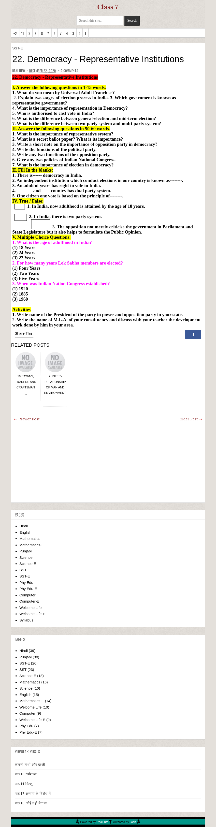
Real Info (102, 822)
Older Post (189, 419)
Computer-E (29, 601)
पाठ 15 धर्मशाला (26, 774)
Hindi (23, 526)
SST (23, 570)
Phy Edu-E (28, 589)
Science (25, 557)
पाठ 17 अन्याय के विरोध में (33, 794)
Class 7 (108, 7)
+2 (15, 33)
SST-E (17, 48)
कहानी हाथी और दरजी (30, 765)
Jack (133, 822)
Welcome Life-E (32, 614)
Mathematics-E (31, 545)
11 (22, 33)
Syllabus (26, 620)
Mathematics (29, 538)
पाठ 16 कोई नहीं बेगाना (31, 803)
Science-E (27, 563)
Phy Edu (26, 582)
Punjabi (25, 551)
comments (68, 70)
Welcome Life (30, 607)
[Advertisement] (108, 464)
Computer (27, 595)
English (25, 532)
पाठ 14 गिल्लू (23, 784)
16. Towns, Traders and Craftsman (25, 382)
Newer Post (29, 419)
